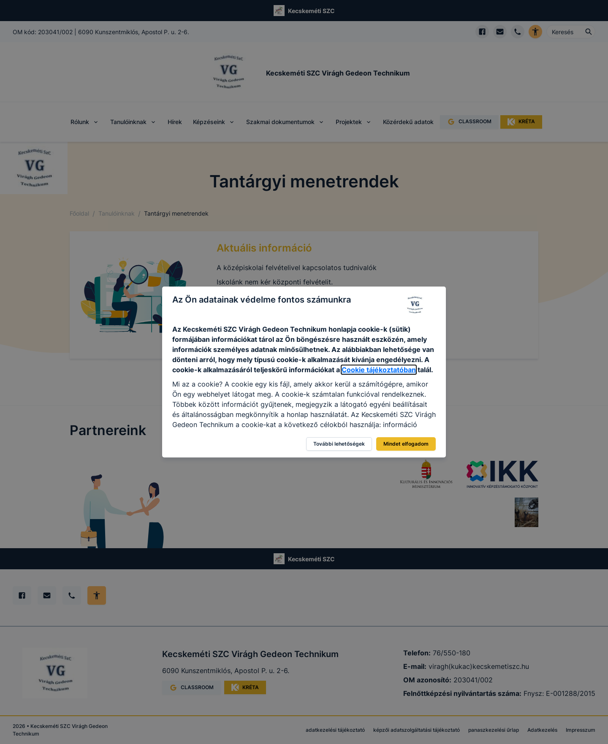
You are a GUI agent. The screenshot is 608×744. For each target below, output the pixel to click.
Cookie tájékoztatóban (379, 369)
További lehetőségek (339, 444)
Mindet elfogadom (406, 444)
